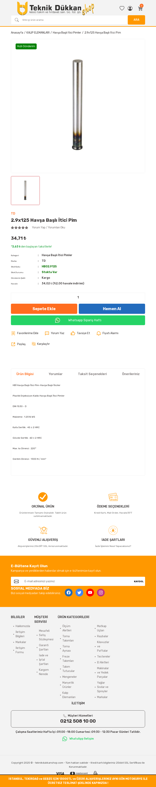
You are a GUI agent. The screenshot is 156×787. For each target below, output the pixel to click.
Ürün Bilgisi (25, 374)
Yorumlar (56, 374)
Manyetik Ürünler (68, 685)
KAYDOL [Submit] (139, 581)
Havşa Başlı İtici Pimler (57, 255)
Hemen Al (112, 308)
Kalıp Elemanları (68, 695)
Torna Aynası (66, 648)
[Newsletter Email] (77, 581)
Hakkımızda (23, 626)
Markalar (21, 642)
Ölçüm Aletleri (66, 628)
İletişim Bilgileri (20, 634)
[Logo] (55, 8)
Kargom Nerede (44, 672)
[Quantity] (78, 297)
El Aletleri (103, 662)
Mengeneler (69, 677)
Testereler (103, 656)
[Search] (78, 20)
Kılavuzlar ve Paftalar (103, 646)
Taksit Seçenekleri (92, 374)
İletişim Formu (20, 650)
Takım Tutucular (68, 669)
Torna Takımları (68, 638)
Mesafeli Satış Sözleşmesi (46, 635)
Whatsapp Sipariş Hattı (78, 320)
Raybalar (102, 636)
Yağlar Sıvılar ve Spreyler (102, 687)
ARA (136, 19)
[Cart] (140, 8)
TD (13, 213)
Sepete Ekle (44, 308)
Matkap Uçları (101, 628)
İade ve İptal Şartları (43, 660)
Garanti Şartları (44, 647)
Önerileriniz (131, 374)
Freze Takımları (68, 659)
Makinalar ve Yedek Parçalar (103, 673)
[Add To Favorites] (24, 333)
